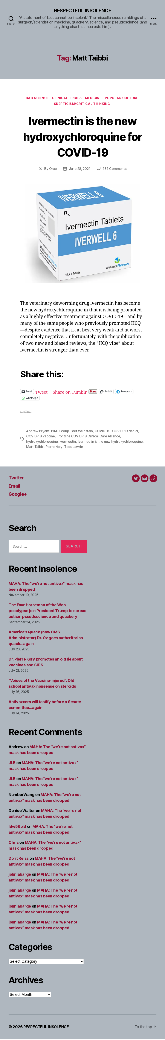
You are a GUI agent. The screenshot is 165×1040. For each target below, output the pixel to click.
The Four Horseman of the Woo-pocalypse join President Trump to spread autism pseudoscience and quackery (48, 612)
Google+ (19, 495)
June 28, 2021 (79, 170)
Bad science (35, 99)
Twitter (17, 479)
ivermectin (68, 443)
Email (15, 487)
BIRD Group (61, 432)
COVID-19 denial (127, 432)
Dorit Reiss (19, 859)
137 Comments (115, 170)
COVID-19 (104, 432)
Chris (14, 843)
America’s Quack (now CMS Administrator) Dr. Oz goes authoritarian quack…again (46, 639)
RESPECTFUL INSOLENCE (82, 10)
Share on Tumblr (71, 393)
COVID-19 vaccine (40, 437)
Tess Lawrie (107, 448)
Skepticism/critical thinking (82, 105)
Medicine (94, 99)
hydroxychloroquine (42, 443)
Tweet (42, 393)
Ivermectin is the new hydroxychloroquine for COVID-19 (82, 137)
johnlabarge (20, 875)
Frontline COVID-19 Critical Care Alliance (89, 437)
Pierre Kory (87, 448)
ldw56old (17, 827)
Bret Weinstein (83, 432)
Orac (52, 170)
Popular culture (124, 99)
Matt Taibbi (69, 448)
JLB (12, 764)
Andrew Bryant (38, 432)
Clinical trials (67, 99)
